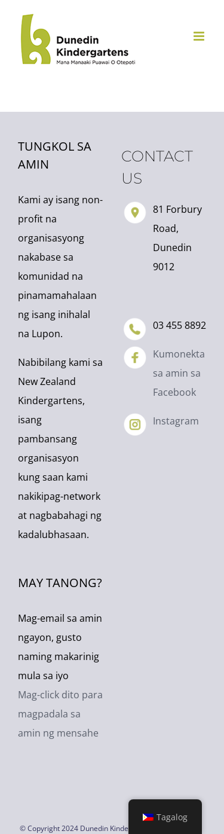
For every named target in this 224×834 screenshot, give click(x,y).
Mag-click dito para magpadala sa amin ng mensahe (60, 714)
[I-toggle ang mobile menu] (200, 36)
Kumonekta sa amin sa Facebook (179, 373)
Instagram (176, 420)
